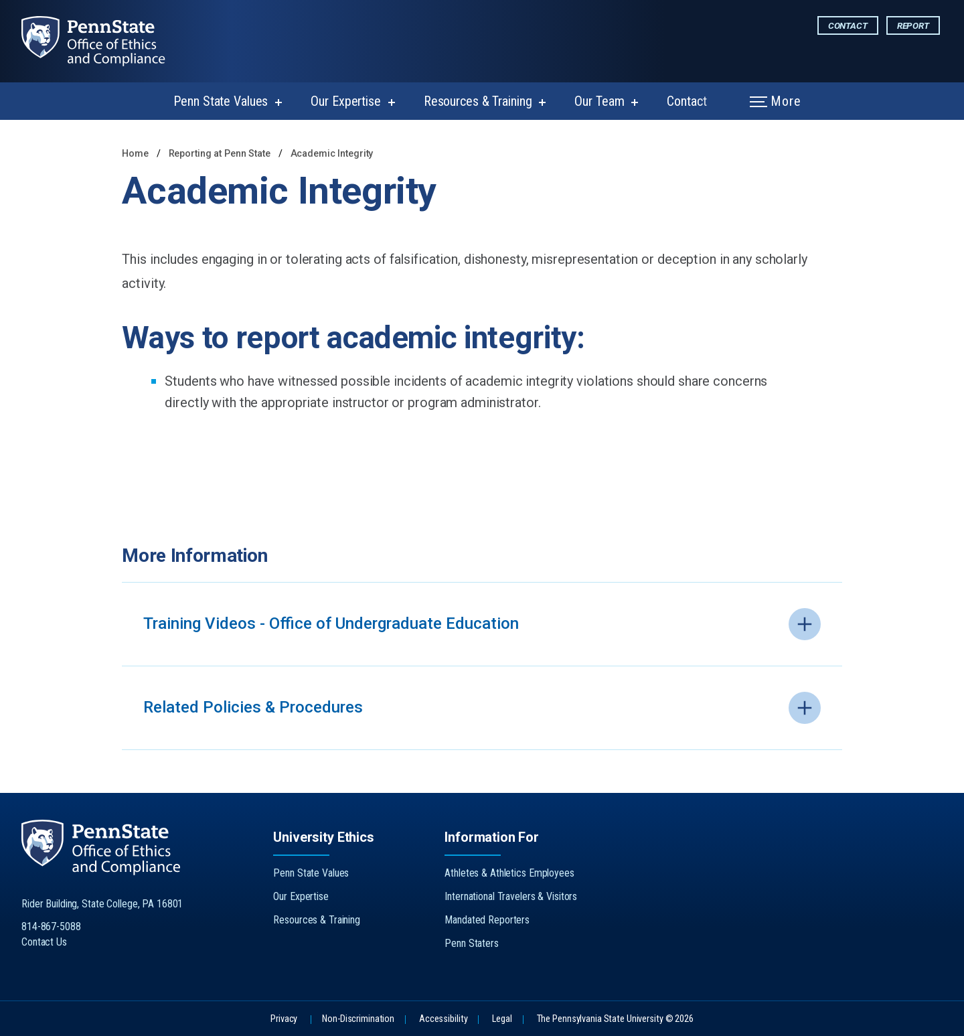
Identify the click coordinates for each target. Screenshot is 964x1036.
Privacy (283, 1019)
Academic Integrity (332, 153)
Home (135, 153)
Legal (501, 1019)
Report (913, 25)
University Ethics (323, 837)
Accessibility (443, 1019)
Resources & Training (478, 101)
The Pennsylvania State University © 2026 (615, 1019)
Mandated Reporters (487, 919)
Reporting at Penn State (221, 153)
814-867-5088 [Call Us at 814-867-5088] (51, 926)
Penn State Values (220, 101)
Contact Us (44, 942)
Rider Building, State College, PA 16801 (102, 903)
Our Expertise (345, 101)
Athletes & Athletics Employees (509, 873)
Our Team (599, 101)
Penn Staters (472, 943)
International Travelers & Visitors (511, 896)
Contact (848, 25)
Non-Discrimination (358, 1019)
